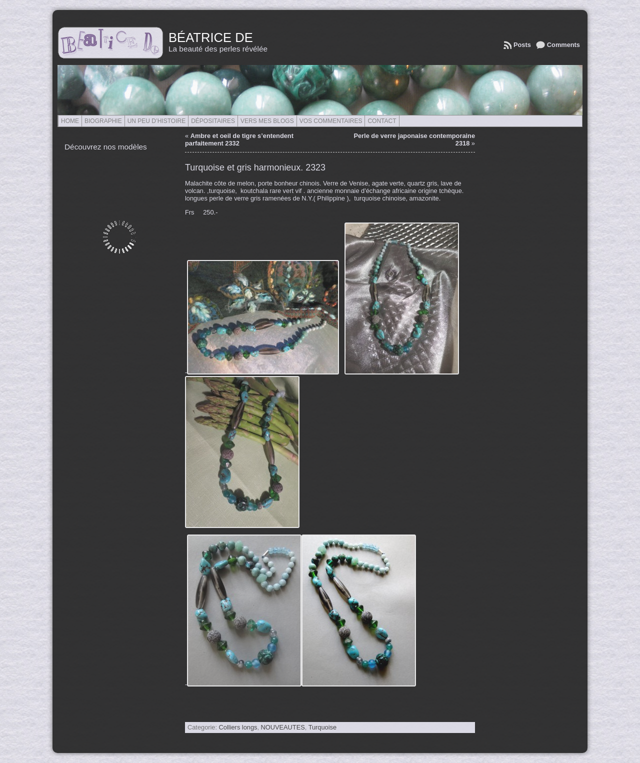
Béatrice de (210, 37)
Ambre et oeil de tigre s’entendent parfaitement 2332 (239, 139)
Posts (522, 44)
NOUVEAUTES (283, 727)
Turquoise (322, 727)
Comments (563, 44)
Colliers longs (238, 727)
